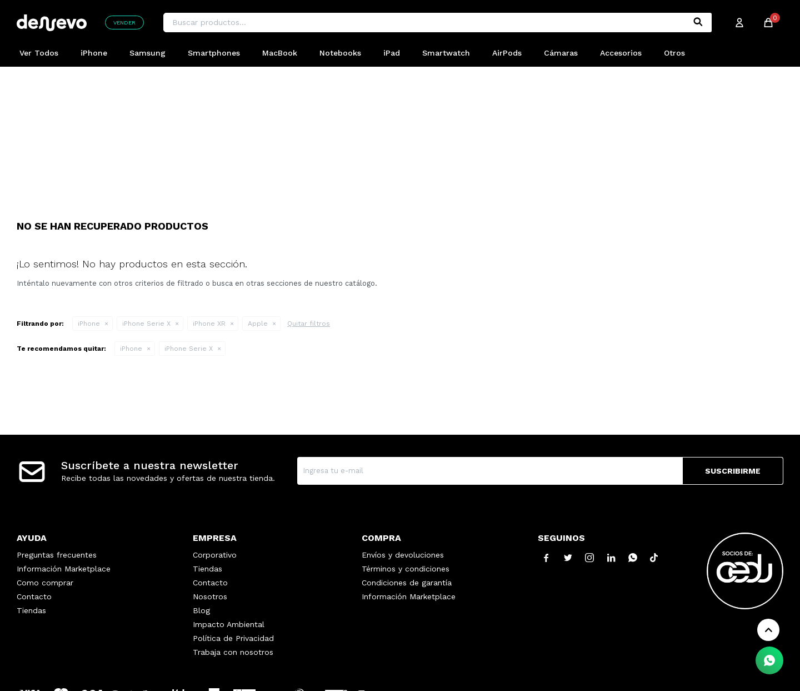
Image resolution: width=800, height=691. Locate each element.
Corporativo (215, 554)
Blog (201, 610)
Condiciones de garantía (407, 582)
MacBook (279, 52)
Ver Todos (38, 52)
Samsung (147, 52)
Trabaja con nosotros (233, 652)
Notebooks (340, 52)
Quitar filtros (308, 323)
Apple (258, 323)
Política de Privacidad (233, 638)
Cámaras (561, 52)
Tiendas (31, 610)
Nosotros (210, 596)
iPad (391, 52)
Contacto (34, 596)
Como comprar (45, 582)
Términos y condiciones (405, 568)
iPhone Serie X (146, 323)
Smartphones (214, 52)
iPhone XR (209, 323)
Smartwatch (446, 52)
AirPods (507, 52)
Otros (674, 52)
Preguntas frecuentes (57, 554)
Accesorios (621, 52)
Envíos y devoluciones (403, 554)
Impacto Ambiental (228, 624)
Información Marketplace (64, 568)
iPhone (94, 52)
